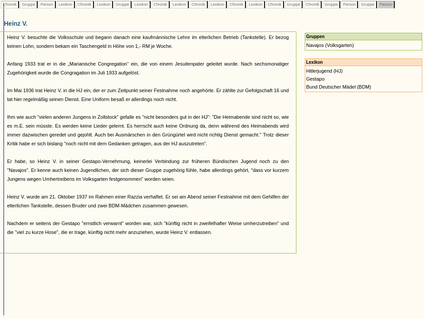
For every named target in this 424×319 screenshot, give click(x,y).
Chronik (10, 4)
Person (46, 4)
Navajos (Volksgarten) (330, 45)
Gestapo (315, 79)
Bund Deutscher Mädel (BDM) (338, 86)
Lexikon (66, 4)
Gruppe (28, 4)
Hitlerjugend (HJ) (324, 71)
